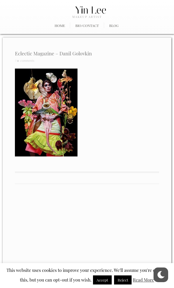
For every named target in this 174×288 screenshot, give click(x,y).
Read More (143, 280)
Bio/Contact (87, 25)
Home (60, 25)
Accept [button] (102, 279)
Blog (114, 25)
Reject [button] (123, 279)
